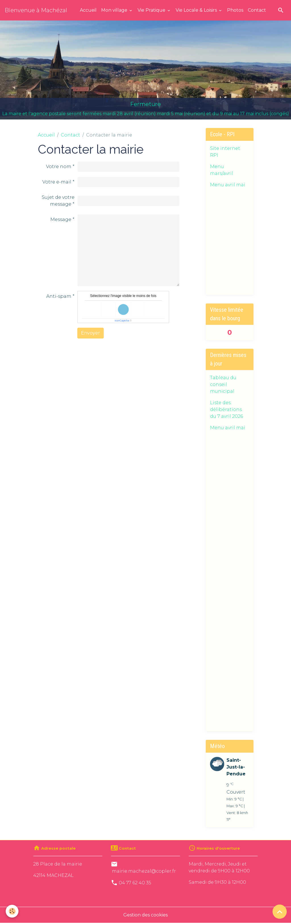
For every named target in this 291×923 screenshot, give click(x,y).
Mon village (114, 10)
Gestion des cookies (145, 915)
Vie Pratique (152, 10)
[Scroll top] (280, 912)
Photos (235, 10)
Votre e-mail (56, 182)
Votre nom (58, 166)
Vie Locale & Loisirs (197, 10)
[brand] (36, 10)
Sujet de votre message (58, 201)
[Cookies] (12, 911)
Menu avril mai (227, 184)
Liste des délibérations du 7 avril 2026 (226, 409)
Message (60, 219)
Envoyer (90, 333)
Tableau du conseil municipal (223, 384)
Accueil (88, 10)
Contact (257, 10)
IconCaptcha (122, 320)
